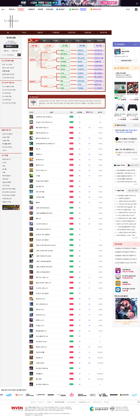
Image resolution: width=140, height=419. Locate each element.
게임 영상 (5, 179)
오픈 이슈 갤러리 (7, 134)
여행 (3, 172)
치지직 (4, 162)
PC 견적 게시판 (7, 147)
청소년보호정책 (71, 402)
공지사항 (106, 402)
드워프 (77, 40)
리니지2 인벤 (10, 38)
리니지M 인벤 (6, 93)
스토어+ (136, 68)
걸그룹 (4, 169)
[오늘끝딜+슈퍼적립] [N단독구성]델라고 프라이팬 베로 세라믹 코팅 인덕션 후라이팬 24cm (126, 248)
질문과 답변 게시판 (8, 74)
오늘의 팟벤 (6, 140)
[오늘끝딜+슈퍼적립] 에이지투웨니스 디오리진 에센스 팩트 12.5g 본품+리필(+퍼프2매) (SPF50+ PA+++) (126, 252)
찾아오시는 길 (97, 402)
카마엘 (88, 40)
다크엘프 (55, 40)
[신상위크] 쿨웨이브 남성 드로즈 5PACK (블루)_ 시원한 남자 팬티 (126, 262)
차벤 (3, 166)
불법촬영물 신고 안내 (84, 402)
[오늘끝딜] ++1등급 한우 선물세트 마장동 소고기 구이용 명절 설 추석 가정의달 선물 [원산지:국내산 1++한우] (126, 255)
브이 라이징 (6, 185)
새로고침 (134, 159)
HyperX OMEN (6, 182)
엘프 (44, 40)
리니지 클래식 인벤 (8, 86)
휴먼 (33, 40)
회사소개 (33, 402)
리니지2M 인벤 (6, 96)
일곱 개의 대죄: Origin (8, 188)
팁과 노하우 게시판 (8, 67)
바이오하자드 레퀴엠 (8, 195)
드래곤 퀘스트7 (7, 198)
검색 (19, 55)
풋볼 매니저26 (6, 202)
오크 (66, 40)
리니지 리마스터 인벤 (8, 90)
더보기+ (136, 44)
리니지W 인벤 (6, 99)
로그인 (128, 9)
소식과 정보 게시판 (8, 77)
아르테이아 (100, 40)
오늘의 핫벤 (6, 137)
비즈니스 (41, 402)
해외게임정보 (6, 175)
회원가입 (6, 50)
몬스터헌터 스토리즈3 (9, 192)
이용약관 (49, 402)
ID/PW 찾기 (15, 50)
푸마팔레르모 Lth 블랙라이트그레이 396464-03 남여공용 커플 (126, 259)
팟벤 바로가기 (6, 159)
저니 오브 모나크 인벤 (9, 103)
